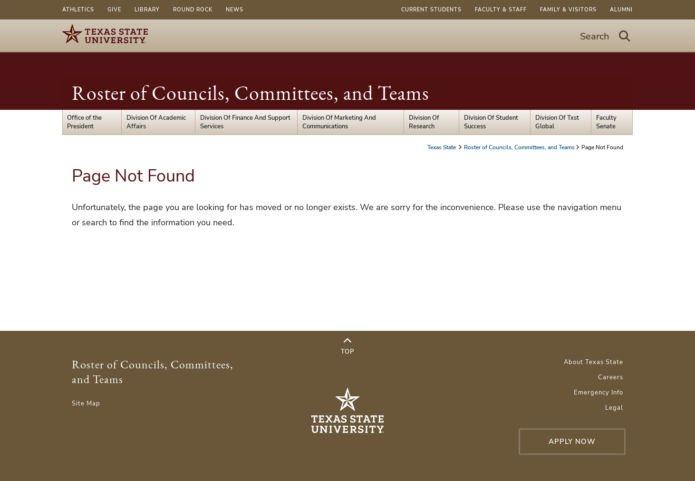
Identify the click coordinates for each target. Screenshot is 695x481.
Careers (610, 377)
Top (347, 346)
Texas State (442, 147)
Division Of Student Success (491, 122)
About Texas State (593, 362)
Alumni (621, 9)
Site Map (86, 403)
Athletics (78, 9)
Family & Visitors (568, 9)
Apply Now (572, 441)
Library (147, 9)
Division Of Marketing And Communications (339, 122)
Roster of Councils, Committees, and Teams (250, 93)
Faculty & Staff (501, 9)
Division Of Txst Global (557, 122)
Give (114, 9)
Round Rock (192, 9)
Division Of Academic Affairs (156, 122)
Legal (614, 408)
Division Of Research (424, 122)
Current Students (431, 9)
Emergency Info (598, 392)
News (234, 9)
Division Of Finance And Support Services (245, 122)
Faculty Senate (606, 122)
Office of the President (84, 122)
